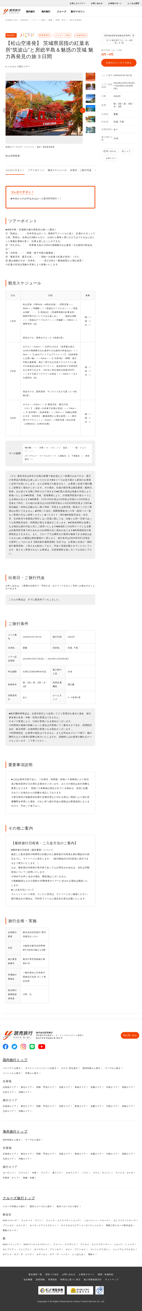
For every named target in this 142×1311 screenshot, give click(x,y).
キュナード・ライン (31, 1220)
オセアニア (71, 1173)
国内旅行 (30, 11)
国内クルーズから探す (41, 1206)
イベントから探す (12, 1073)
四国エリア (127, 1087)
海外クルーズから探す (68, 1206)
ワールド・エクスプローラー (94, 1244)
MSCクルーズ (10, 1220)
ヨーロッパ (8, 1173)
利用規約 (52, 1279)
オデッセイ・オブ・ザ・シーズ (52, 1254)
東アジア (56, 1173)
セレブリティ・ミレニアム (16, 1249)
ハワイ (85, 1173)
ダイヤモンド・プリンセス (47, 1249)
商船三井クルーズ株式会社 (119, 1225)
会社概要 (28, 1279)
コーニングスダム (99, 1249)
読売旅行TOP (11, 20)
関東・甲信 (61, 20)
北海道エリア (9, 1087)
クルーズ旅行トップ (19, 1198)
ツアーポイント (36, 170)
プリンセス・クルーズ (14, 1225)
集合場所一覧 (35, 1274)
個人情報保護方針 (93, 1279)
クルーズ (61, 11)
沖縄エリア (24, 1092)
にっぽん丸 (77, 1254)
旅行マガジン (78, 11)
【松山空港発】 (76, 20)
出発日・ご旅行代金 (81, 170)
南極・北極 (28, 1178)
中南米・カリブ (10, 1178)
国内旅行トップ (15, 1060)
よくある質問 (133, 3)
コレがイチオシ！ (15, 170)
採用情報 (40, 1279)
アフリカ (23, 1173)
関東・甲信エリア (45, 1087)
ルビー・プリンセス (76, 1249)
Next (82, 110)
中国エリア (111, 1087)
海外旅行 (45, 11)
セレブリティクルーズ (124, 1220)
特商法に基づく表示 (70, 1279)
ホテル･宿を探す (69, 1068)
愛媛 (50, 20)
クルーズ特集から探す (14, 1206)
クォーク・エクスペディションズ (63, 1220)
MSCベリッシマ (11, 1244)
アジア (44, 1173)
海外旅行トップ (15, 1131)
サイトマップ (111, 1279)
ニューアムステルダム (124, 1249)
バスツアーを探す (12, 1068)
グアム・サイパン (102, 1173)
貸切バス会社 (52, 1274)
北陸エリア (64, 1087)
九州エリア (8, 1092)
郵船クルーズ (9, 1230)
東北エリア (26, 1087)
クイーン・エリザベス (64, 1244)
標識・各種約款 (105, 1274)
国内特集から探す (92, 1068)
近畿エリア (96, 1087)
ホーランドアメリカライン (43, 1225)
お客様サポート (115, 3)
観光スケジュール (57, 170)
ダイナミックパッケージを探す (41, 1068)
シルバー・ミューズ (124, 1244)
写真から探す (32, 1073)
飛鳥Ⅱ (91, 1254)
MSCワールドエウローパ (36, 1244)
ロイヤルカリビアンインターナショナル (81, 1225)
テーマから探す (113, 1068)
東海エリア (80, 1087)
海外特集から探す (12, 1140)
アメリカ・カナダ (124, 1173)
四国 (43, 20)
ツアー (35, 20)
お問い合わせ (97, 3)
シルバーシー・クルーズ (96, 1220)
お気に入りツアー (77, 3)
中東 (34, 1173)
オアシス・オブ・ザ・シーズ (17, 1254)
